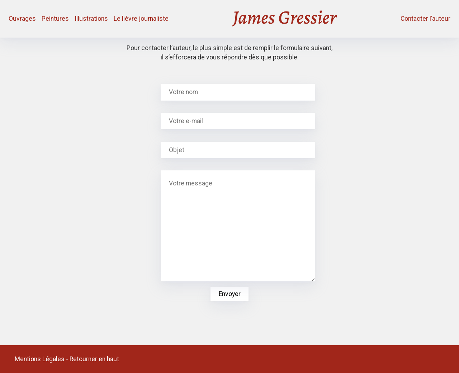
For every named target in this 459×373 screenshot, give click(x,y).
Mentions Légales (40, 359)
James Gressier (284, 18)
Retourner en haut (94, 359)
